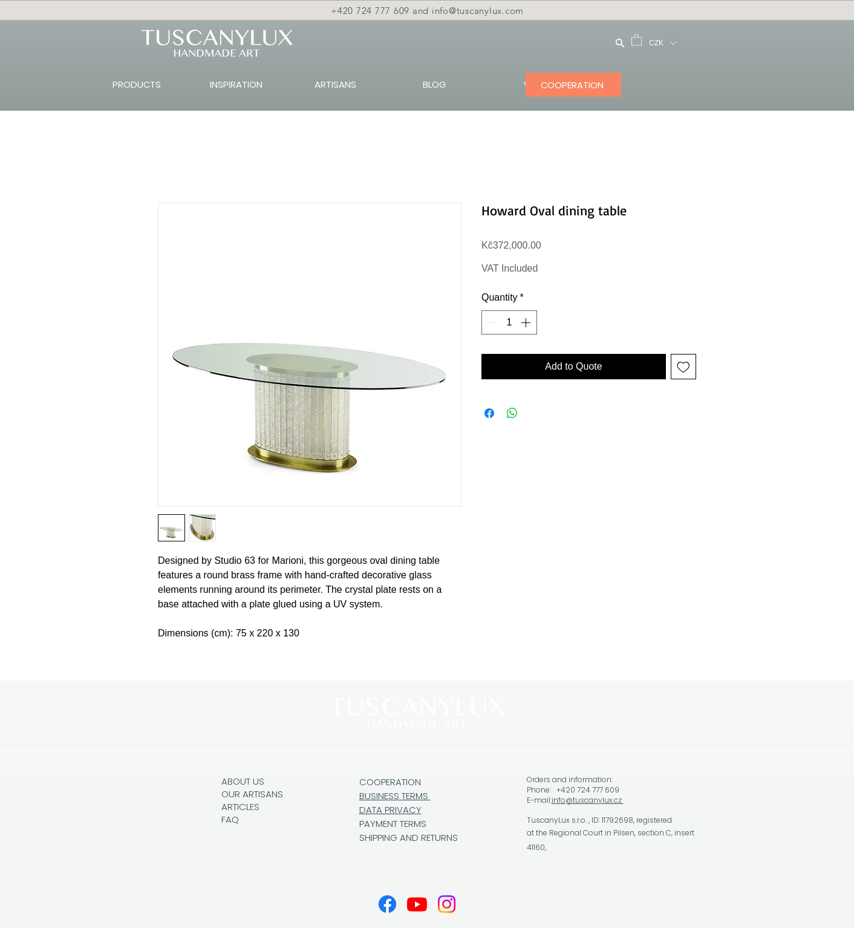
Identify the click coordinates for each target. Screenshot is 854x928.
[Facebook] (387, 904)
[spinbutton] (509, 322)
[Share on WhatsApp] (512, 413)
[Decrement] (491, 322)
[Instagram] (446, 904)
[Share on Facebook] (489, 413)
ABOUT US (242, 781)
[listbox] (662, 43)
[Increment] (526, 322)
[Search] (620, 43)
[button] (636, 39)
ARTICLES (240, 806)
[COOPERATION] (573, 85)
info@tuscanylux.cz (588, 800)
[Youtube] (417, 904)
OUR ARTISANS (252, 794)
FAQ (230, 819)
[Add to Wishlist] (683, 366)
